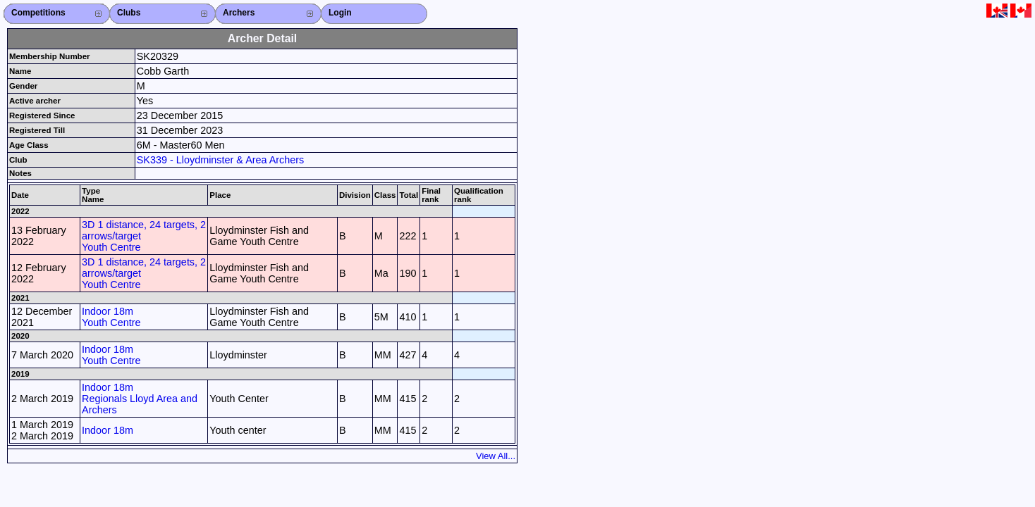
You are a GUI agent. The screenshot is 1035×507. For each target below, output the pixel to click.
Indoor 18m (107, 430)
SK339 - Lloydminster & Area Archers (221, 159)
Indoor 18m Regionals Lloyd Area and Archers (139, 398)
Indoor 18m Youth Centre (111, 317)
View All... (495, 456)
